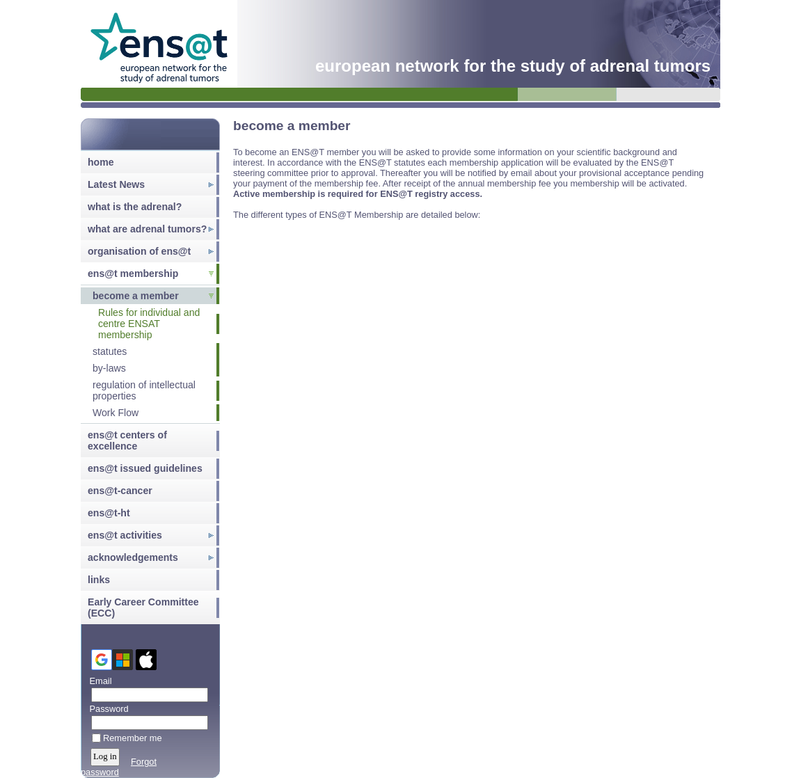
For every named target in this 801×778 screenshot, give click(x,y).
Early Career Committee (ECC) (143, 607)
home (101, 162)
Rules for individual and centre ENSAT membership (149, 323)
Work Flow (115, 412)
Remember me (132, 738)
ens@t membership (133, 273)
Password (106, 709)
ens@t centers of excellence (127, 440)
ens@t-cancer (120, 490)
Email (98, 681)
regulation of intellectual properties (144, 390)
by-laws (109, 368)
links (99, 579)
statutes (110, 351)
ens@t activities (125, 535)
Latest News (116, 184)
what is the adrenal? (135, 206)
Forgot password (119, 766)
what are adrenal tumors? (147, 229)
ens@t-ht (109, 512)
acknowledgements (133, 557)
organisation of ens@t (139, 251)
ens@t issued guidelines (145, 468)
